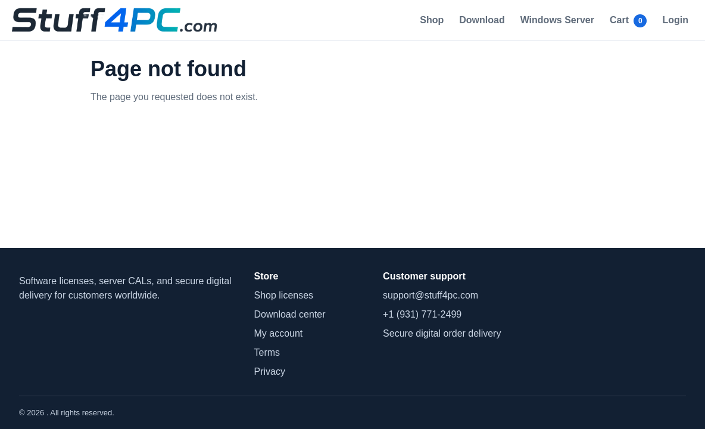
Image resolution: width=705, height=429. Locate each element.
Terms (267, 352)
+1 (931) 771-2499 (422, 314)
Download (481, 20)
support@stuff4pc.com (430, 295)
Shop (432, 20)
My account (278, 333)
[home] (118, 20)
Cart (628, 20)
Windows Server (557, 20)
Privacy (269, 371)
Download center (290, 314)
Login (675, 20)
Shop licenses (284, 295)
